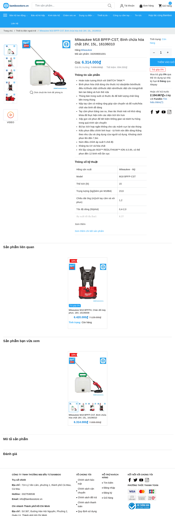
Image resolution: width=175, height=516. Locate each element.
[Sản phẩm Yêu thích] (145, 6)
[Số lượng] (161, 52)
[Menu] (5, 15)
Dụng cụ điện (86, 15)
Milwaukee (86, 50)
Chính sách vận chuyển (86, 490)
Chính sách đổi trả (87, 497)
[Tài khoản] (126, 6)
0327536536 (28, 494)
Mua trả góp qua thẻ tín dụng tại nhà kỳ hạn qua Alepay (160, 79)
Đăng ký (108, 492)
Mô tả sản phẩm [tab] (15, 439)
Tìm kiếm (108, 482)
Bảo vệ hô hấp (38, 15)
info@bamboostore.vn (31, 499)
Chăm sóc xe (69, 15)
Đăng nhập (109, 487)
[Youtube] (164, 112)
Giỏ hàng (108, 497)
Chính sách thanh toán (87, 504)
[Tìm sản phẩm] (73, 5)
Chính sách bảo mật (86, 482)
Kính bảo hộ (54, 15)
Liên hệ (14, 23)
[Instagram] (169, 112)
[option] (46, 64)
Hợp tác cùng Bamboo (160, 15)
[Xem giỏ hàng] (164, 6)
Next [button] (10, 106)
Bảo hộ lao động (18, 15)
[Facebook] (152, 112)
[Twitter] (158, 112)
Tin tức (138, 15)
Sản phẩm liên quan (18, 247)
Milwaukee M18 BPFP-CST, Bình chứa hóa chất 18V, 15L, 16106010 (87, 416)
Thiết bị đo (103, 15)
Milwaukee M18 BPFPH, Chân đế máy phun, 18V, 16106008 (87, 311)
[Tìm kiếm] (109, 5)
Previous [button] (10, 41)
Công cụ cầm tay (122, 15)
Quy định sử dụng (87, 511)
